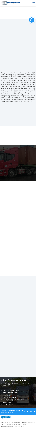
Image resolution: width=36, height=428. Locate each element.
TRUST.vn (10, 412)
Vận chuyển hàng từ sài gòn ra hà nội (13, 400)
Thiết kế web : (4, 412)
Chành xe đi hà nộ (8, 404)
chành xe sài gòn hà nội (9, 397)
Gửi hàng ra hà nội (8, 402)
